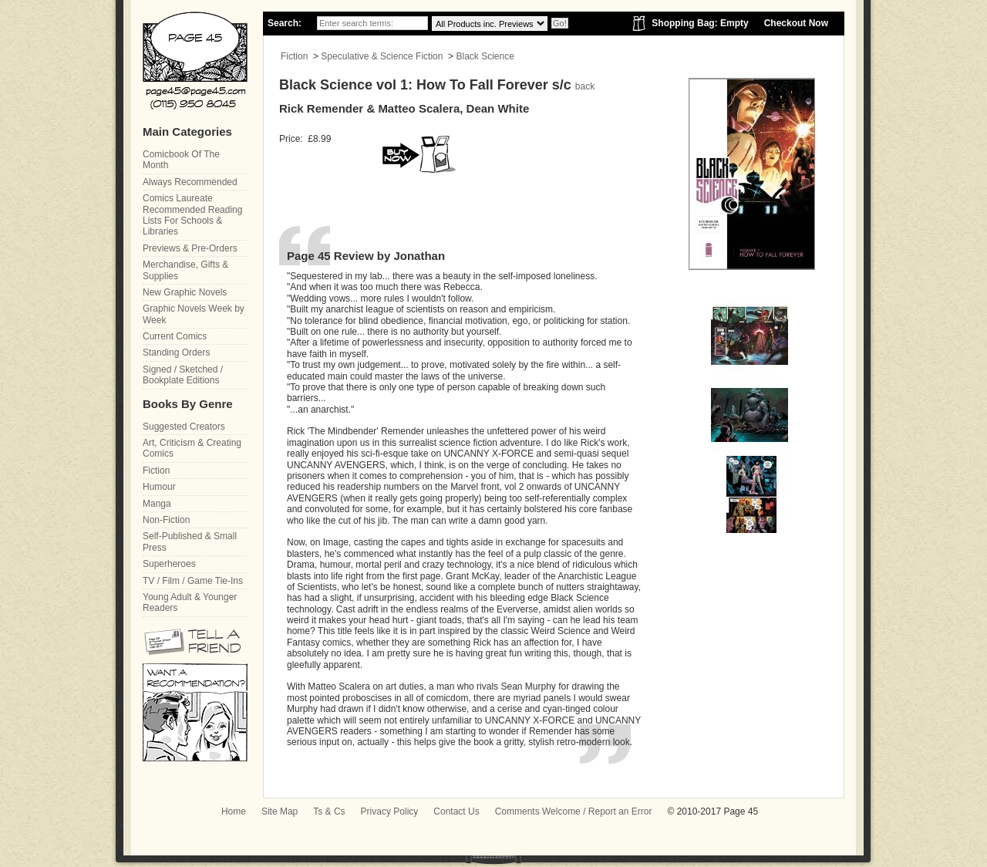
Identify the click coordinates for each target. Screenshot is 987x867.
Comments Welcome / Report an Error (573, 811)
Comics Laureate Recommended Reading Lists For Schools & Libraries (192, 215)
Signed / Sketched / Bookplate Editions (183, 375)
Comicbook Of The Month (181, 159)
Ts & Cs (329, 811)
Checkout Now (796, 23)
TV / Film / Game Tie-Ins (193, 580)
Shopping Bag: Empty (700, 23)
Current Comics (175, 336)
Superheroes (169, 563)
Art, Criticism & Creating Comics (192, 448)
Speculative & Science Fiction (382, 56)
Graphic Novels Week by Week (193, 314)
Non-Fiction (166, 519)
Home (233, 811)
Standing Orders (176, 352)
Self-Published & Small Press (190, 541)
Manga (157, 503)
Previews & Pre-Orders (190, 248)
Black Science (485, 56)
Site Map (279, 811)
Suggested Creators (184, 426)
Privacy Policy (390, 811)
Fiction (294, 56)
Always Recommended (190, 182)
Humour (159, 486)
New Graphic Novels (185, 292)
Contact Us (456, 811)
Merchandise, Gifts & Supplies (185, 270)
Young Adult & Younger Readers (190, 602)
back (585, 86)
